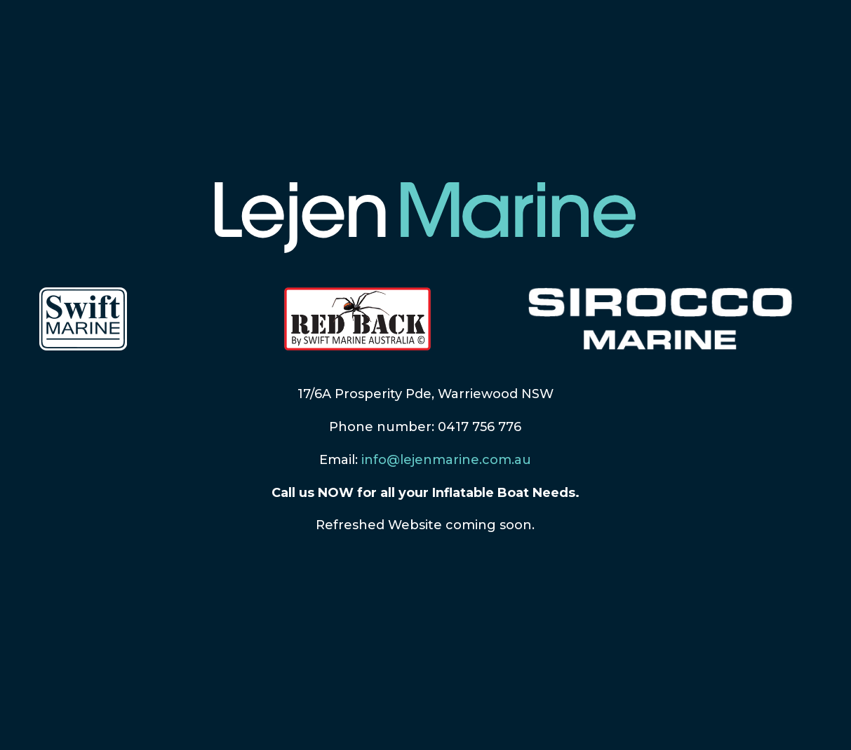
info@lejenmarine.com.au (446, 460)
